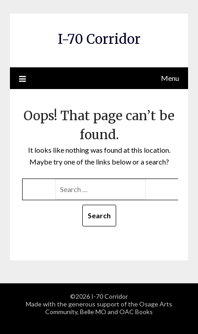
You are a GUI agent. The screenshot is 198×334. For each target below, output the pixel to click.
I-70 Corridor (99, 39)
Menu (170, 78)
